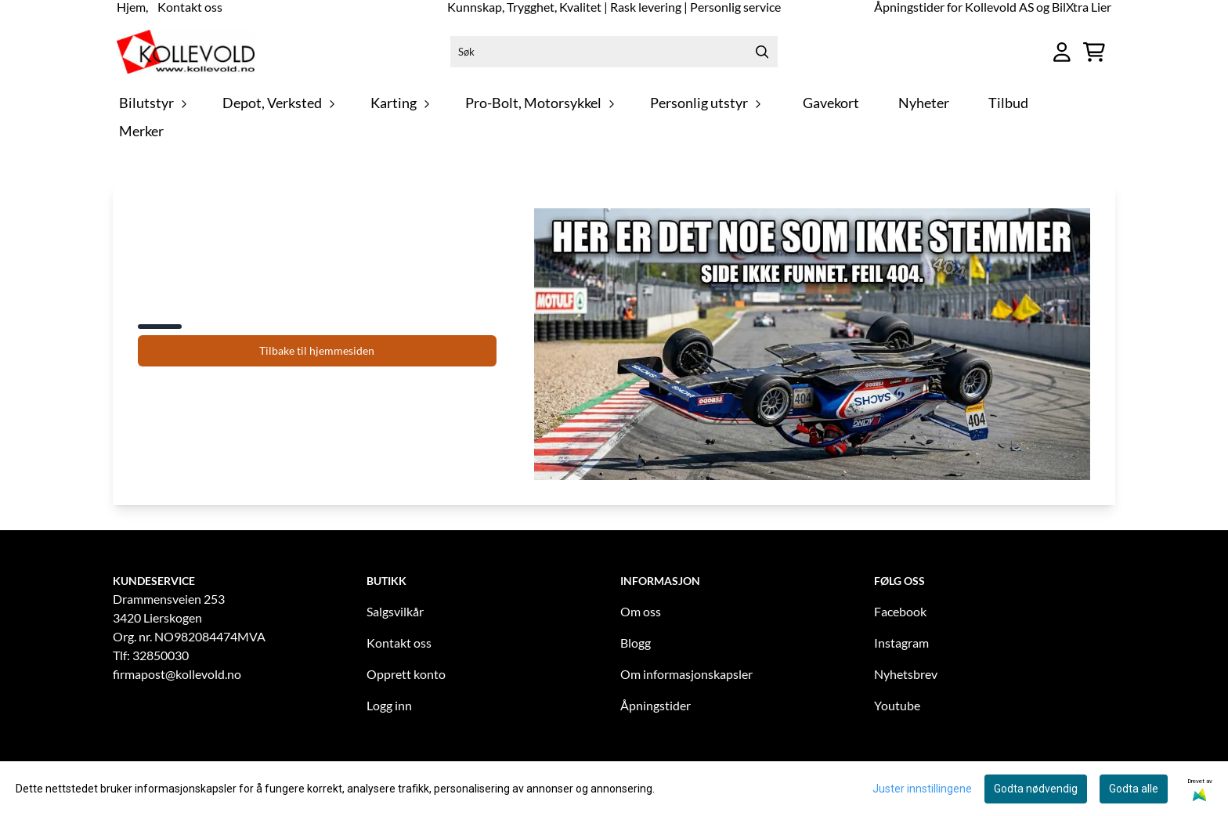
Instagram (901, 642)
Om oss (640, 611)
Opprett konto (406, 673)
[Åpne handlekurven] (1094, 52)
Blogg (635, 642)
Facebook (900, 611)
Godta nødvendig (1036, 788)
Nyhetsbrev (905, 673)
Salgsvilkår (395, 611)
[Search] (762, 51)
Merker (141, 131)
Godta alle (1133, 788)
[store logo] (186, 52)
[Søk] (614, 51)
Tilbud (1008, 103)
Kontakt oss (399, 642)
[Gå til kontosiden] (1062, 52)
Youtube (897, 705)
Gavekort (831, 103)
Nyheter (923, 103)
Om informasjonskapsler (686, 673)
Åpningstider (655, 705)
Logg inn (389, 705)
